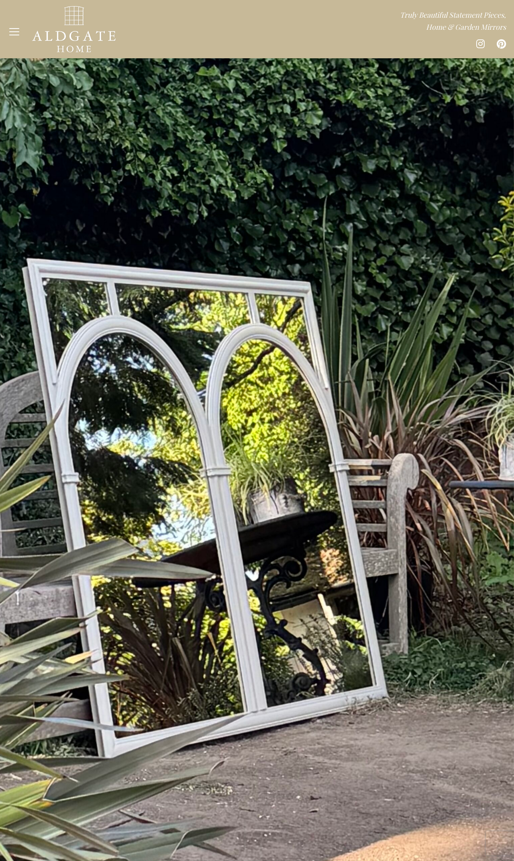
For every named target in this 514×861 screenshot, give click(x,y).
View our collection (257, 488)
